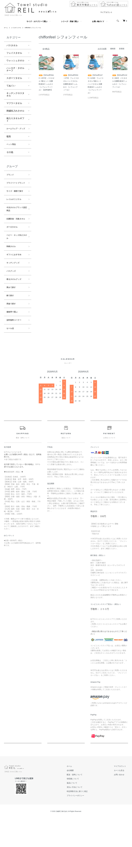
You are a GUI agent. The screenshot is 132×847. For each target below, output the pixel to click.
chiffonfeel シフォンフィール (37, 27)
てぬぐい (10, 85)
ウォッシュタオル (15, 60)
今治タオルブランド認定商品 (15, 225)
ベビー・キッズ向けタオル (15, 259)
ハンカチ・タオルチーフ (15, 69)
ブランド (10, 180)
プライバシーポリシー (81, 826)
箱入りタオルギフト (15, 119)
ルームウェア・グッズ (15, 131)
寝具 (8, 141)
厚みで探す (12, 314)
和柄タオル (12, 270)
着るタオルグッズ (15, 305)
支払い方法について (80, 818)
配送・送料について (80, 805)
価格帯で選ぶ (13, 341)
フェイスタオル (14, 53)
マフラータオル (14, 103)
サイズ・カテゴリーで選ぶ (37, 21)
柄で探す (10, 323)
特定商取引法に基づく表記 (83, 822)
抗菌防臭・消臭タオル (15, 238)
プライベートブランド (15, 191)
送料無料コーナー (15, 350)
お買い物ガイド (98, 21)
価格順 (112, 49)
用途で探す (12, 332)
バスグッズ (12, 296)
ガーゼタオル (13, 248)
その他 (9, 157)
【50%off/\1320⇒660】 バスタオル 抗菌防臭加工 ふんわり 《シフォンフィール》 (119, 81)
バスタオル (12, 45)
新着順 (121, 49)
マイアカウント (106, 12)
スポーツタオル (14, 78)
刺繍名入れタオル (15, 111)
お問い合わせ (121, 805)
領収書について (79, 809)
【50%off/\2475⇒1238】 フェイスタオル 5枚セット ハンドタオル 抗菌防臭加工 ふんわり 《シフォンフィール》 (95, 84)
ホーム (6, 27)
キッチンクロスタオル (15, 94)
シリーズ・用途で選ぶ (69, 21)
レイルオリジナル (18, 27)
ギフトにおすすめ (15, 279)
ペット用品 (12, 149)
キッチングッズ (14, 287)
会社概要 (76, 801)
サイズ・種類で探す (15, 203)
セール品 (10, 358)
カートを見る (121, 801)
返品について (78, 814)
